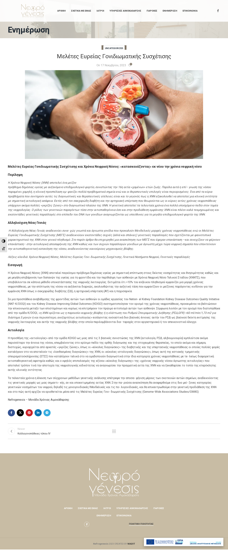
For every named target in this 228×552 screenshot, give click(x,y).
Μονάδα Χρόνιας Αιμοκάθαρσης (48, 399)
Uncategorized (114, 48)
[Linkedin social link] (38, 412)
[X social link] (20, 412)
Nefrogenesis (16, 399)
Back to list (114, 432)
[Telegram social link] (47, 412)
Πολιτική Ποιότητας (141, 526)
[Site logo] (32, 10)
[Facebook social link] (218, 10)
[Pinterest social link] (29, 412)
